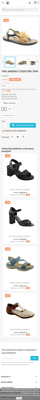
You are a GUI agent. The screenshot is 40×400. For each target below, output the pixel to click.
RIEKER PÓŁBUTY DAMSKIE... (20, 329)
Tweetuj (18, 137)
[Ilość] (4, 125)
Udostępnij (12, 137)
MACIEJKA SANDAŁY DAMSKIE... (20, 236)
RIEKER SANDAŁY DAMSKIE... (20, 283)
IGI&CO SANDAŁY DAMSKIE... (20, 190)
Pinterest (23, 137)
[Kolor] (9, 115)
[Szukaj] (20, 10)
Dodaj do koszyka (23, 125)
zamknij (19, 398)
